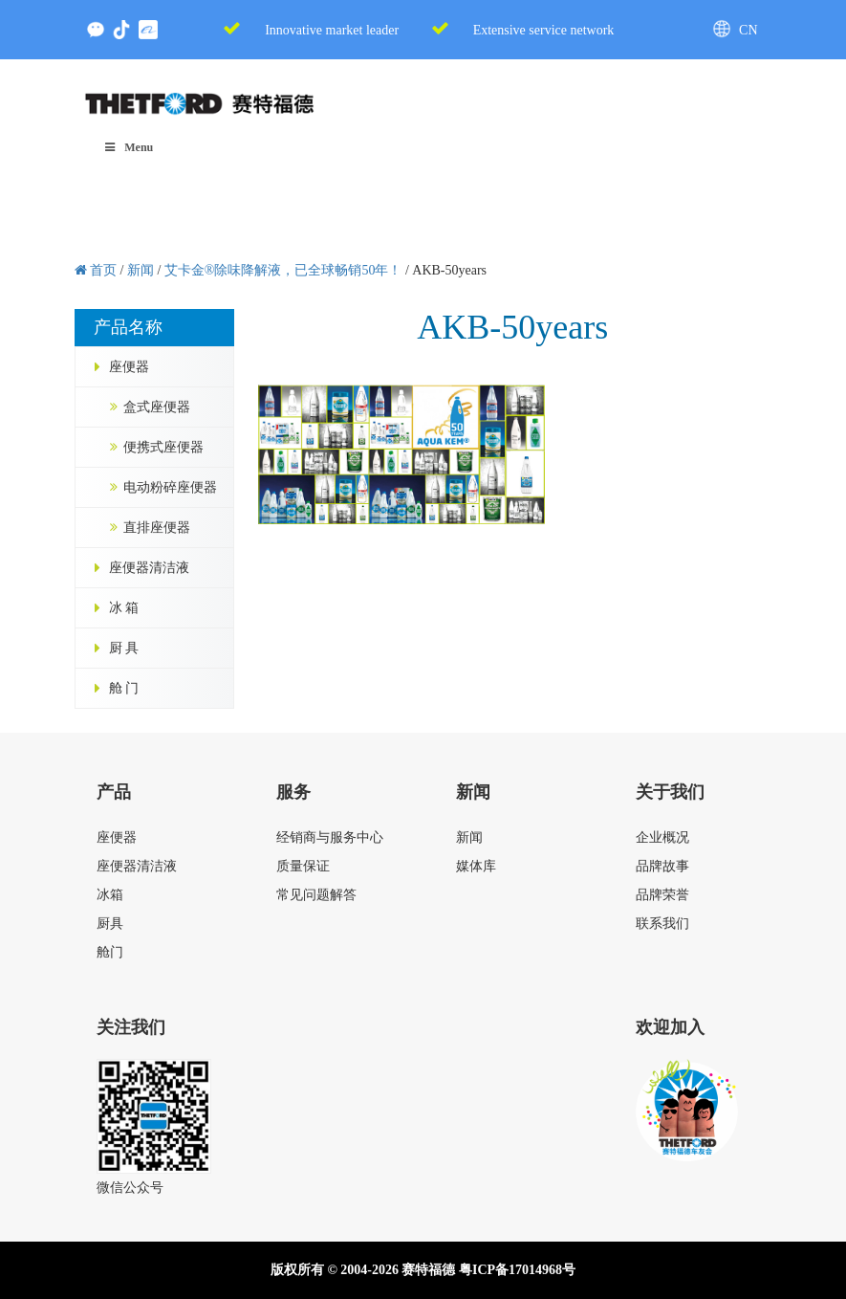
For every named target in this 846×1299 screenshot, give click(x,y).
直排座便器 (156, 527)
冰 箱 (124, 608)
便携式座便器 (163, 447)
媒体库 (476, 866)
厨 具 (124, 648)
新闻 (469, 837)
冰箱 (110, 895)
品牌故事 (662, 866)
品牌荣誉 (662, 895)
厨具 (110, 923)
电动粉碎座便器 (170, 487)
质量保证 (303, 866)
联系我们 (662, 923)
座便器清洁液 (149, 568)
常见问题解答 (316, 895)
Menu (128, 147)
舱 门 (124, 688)
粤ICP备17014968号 (517, 1270)
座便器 (129, 367)
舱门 (110, 952)
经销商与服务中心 (329, 837)
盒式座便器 (156, 407)
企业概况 (662, 837)
